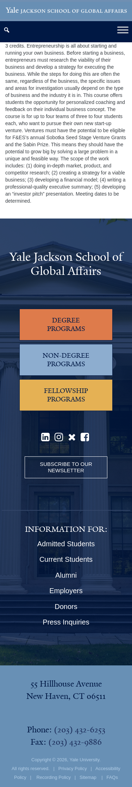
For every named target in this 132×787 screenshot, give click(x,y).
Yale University (84, 759)
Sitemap (88, 777)
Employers (65, 591)
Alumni (66, 575)
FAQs (112, 777)
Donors (66, 606)
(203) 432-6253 (79, 729)
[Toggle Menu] (122, 29)
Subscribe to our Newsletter (66, 467)
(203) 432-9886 (75, 742)
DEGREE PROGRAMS (66, 324)
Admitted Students (66, 544)
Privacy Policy (72, 768)
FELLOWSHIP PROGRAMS (66, 395)
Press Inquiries (66, 622)
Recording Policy (53, 777)
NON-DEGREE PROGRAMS (66, 359)
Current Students (66, 559)
